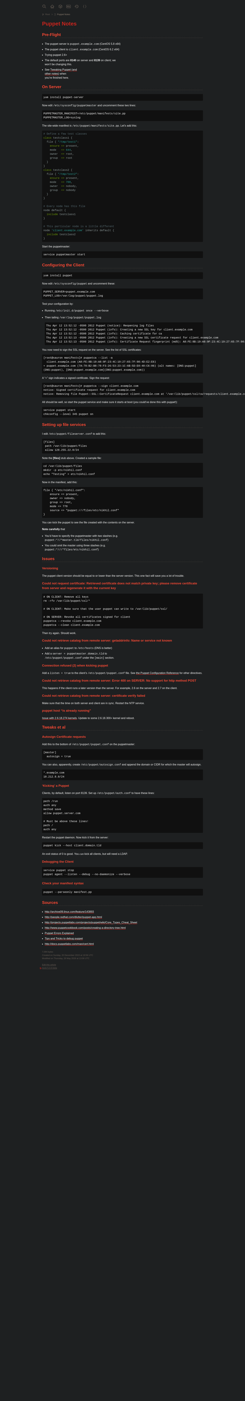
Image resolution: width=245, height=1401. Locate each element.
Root (47, 14)
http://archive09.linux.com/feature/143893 (69, 911)
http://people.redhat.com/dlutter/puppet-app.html (73, 917)
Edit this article (49, 964)
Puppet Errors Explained (59, 933)
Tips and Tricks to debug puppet (64, 938)
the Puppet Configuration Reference (157, 673)
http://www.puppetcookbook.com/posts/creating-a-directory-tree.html (85, 927)
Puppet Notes (63, 14)
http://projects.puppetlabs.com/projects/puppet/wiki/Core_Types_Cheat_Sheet (91, 922)
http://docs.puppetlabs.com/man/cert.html (69, 943)
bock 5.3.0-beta (49, 968)
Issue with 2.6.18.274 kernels (59, 718)
